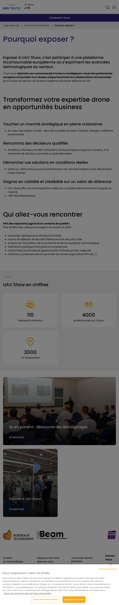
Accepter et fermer (74, 600)
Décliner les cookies (108, 570)
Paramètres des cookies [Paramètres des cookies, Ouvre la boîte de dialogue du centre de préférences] (45, 600)
